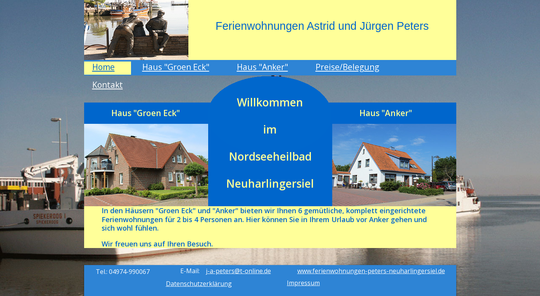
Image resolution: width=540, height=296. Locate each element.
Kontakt (107, 84)
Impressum (303, 283)
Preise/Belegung (347, 67)
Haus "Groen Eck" (175, 67)
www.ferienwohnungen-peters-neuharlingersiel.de (371, 271)
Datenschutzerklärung (199, 283)
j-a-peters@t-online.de (238, 271)
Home (103, 67)
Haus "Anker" (262, 67)
